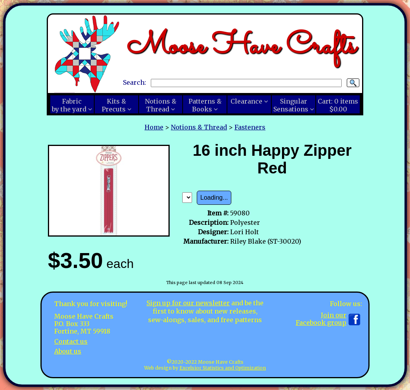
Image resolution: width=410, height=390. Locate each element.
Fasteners (249, 127)
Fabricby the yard (69, 105)
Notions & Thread (199, 127)
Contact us (71, 341)
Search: (134, 82)
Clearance (246, 101)
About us (67, 351)
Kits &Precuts (114, 105)
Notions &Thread (160, 105)
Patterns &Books (205, 105)
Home (154, 127)
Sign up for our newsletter (188, 303)
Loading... (214, 197)
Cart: (338, 105)
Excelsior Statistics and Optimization (222, 368)
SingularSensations (290, 105)
